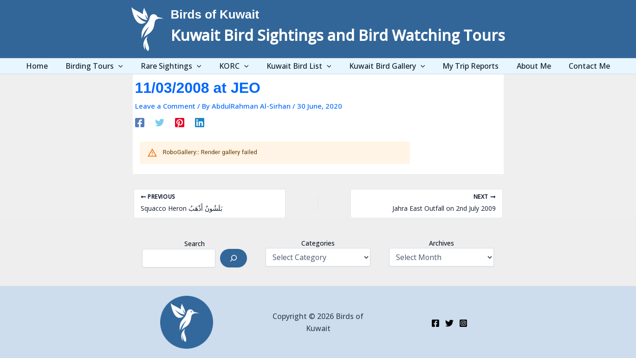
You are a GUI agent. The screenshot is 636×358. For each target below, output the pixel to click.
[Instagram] (463, 323)
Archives (441, 243)
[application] (129, 66)
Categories (318, 243)
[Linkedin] (199, 122)
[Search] (233, 258)
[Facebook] (139, 122)
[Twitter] (159, 122)
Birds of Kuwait (215, 14)
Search (194, 243)
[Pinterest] (179, 122)
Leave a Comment (165, 106)
